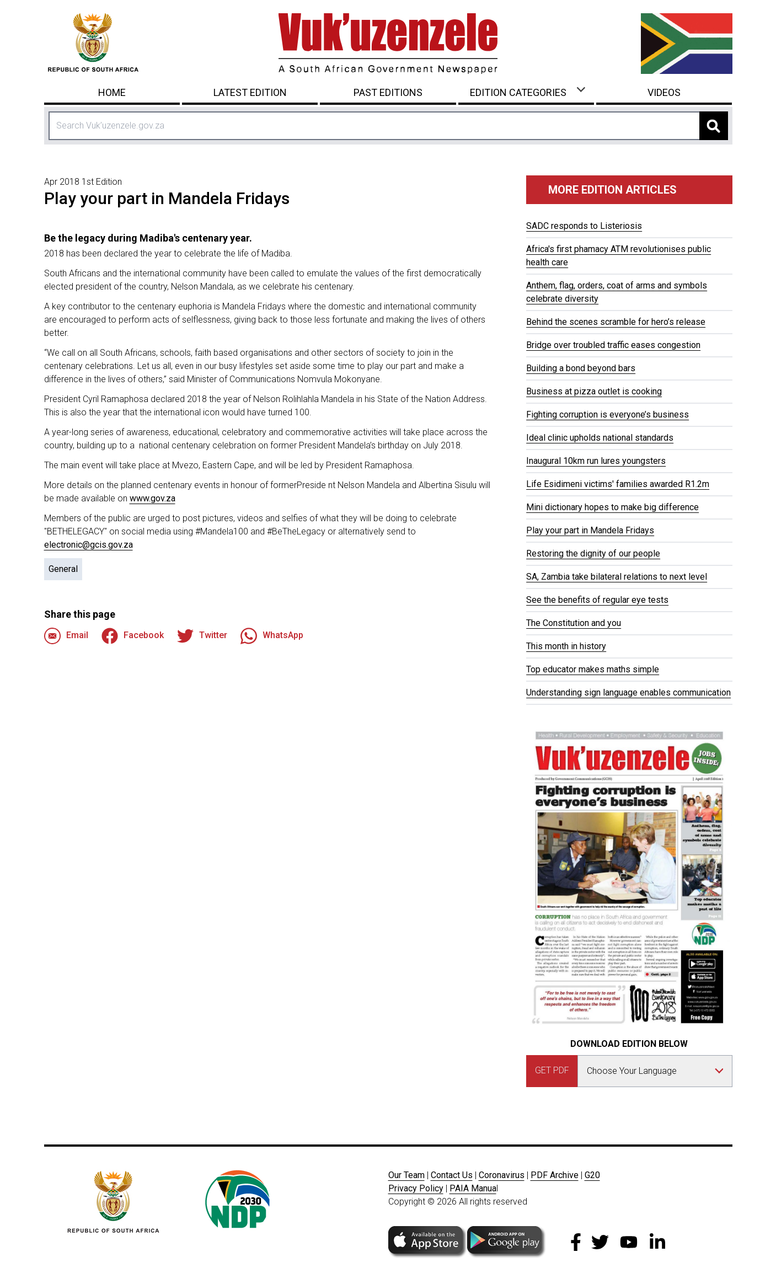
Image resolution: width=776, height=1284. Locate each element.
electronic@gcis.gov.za (88, 544)
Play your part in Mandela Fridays (590, 530)
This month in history (566, 646)
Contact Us (452, 1175)
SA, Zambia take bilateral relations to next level (616, 576)
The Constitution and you (573, 623)
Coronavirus (502, 1175)
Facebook (132, 636)
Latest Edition (250, 92)
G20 (592, 1175)
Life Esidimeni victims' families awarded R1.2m (617, 484)
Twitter (202, 636)
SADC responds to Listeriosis (584, 226)
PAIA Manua (472, 1188)
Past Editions (388, 92)
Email (66, 636)
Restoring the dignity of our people (593, 553)
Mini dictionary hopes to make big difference (612, 507)
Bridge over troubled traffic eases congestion (613, 345)
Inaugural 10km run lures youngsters (596, 461)
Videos (664, 92)
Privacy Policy (415, 1188)
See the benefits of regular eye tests (597, 600)
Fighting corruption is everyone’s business (607, 414)
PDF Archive (555, 1175)
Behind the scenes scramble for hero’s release (615, 322)
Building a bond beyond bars (580, 368)
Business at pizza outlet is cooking (594, 391)
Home (112, 92)
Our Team (406, 1175)
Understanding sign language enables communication (628, 692)
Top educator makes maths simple (592, 669)
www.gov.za (152, 498)
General (63, 569)
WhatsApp (271, 636)
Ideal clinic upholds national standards (599, 437)
